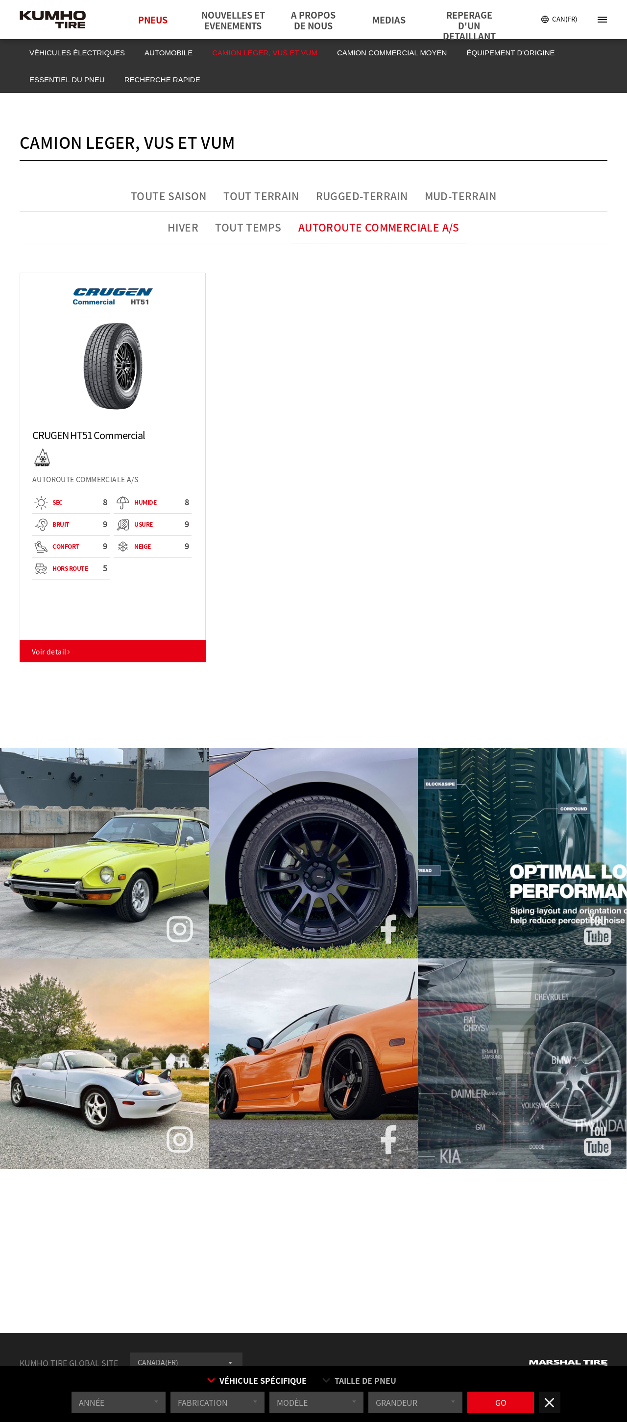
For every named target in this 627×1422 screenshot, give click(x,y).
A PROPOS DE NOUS (313, 20)
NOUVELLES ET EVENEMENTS (233, 20)
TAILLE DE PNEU (358, 1382)
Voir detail (51, 651)
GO (500, 1404)
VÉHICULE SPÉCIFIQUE (256, 1382)
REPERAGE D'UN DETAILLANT (469, 23)
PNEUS (153, 19)
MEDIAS (389, 19)
